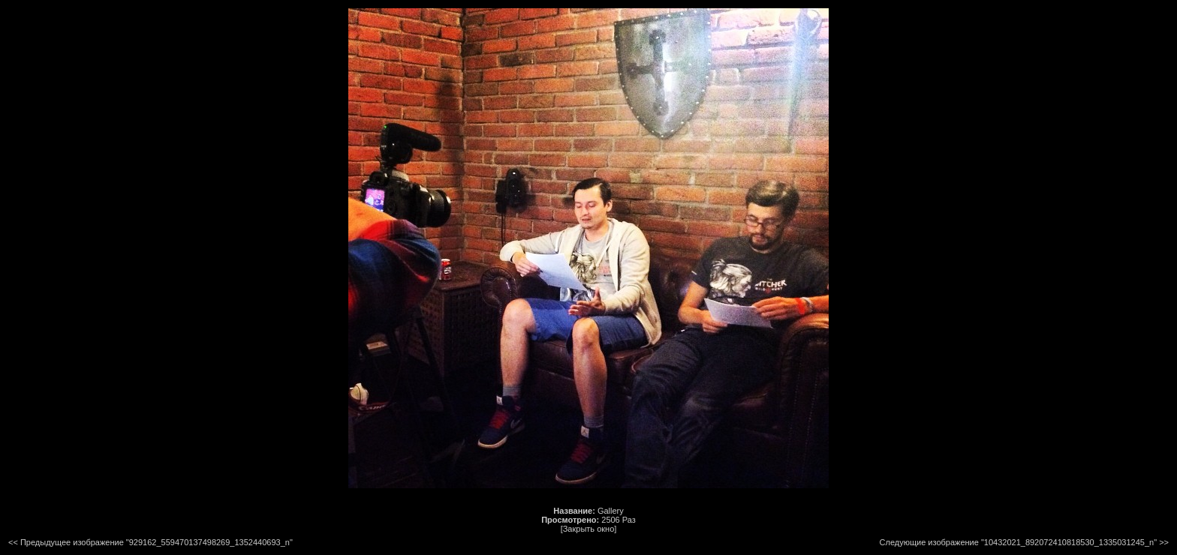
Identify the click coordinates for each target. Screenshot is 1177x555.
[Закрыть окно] (589, 528)
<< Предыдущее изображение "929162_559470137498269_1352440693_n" (150, 542)
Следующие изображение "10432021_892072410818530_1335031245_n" (1018, 542)
